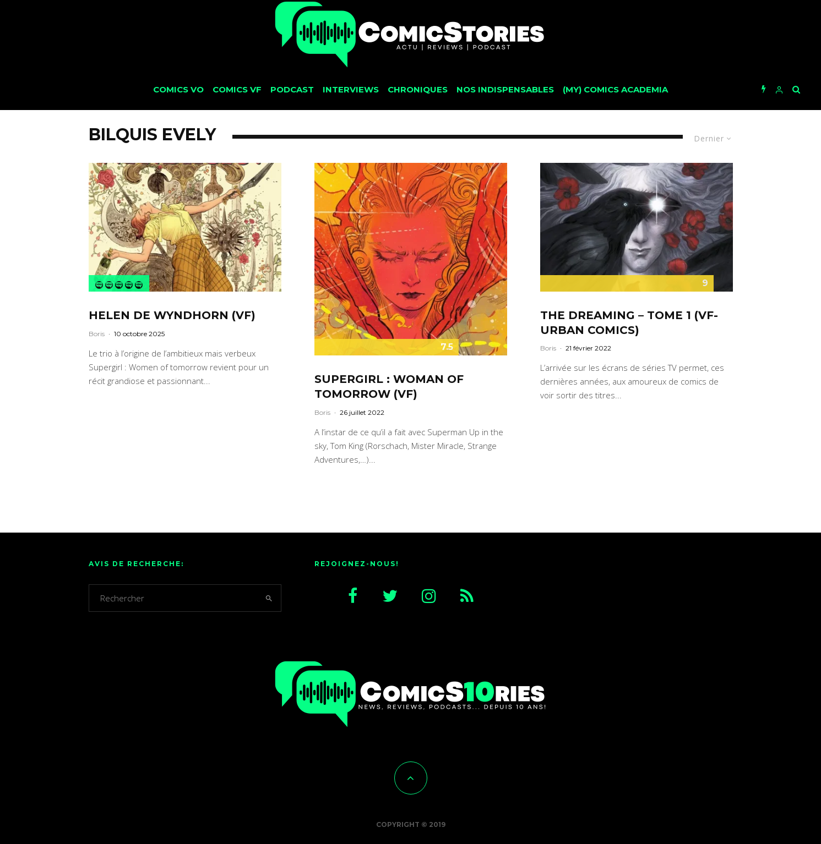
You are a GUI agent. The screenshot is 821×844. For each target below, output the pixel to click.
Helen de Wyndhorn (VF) (172, 315)
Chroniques (418, 89)
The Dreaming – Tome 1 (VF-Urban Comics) (629, 323)
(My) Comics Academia (615, 89)
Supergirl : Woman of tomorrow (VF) (389, 386)
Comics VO (178, 89)
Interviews (351, 89)
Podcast (292, 89)
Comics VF (237, 89)
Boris (97, 334)
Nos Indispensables (505, 89)
